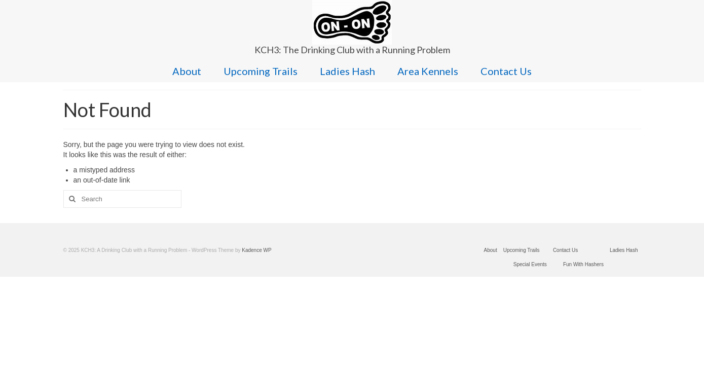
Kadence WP (256, 250)
